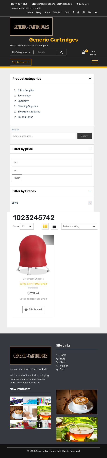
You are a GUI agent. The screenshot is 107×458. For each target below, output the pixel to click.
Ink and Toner (25, 117)
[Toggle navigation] (95, 62)
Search (15, 129)
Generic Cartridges (53, 40)
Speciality (23, 101)
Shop (47, 12)
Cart (67, 12)
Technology (24, 95)
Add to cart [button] (35, 309)
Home (30, 12)
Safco (15, 202)
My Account (19, 62)
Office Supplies (26, 90)
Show (16, 226)
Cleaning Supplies (28, 106)
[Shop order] (79, 226)
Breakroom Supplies (33, 278)
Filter (17, 177)
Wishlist (57, 12)
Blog (38, 12)
